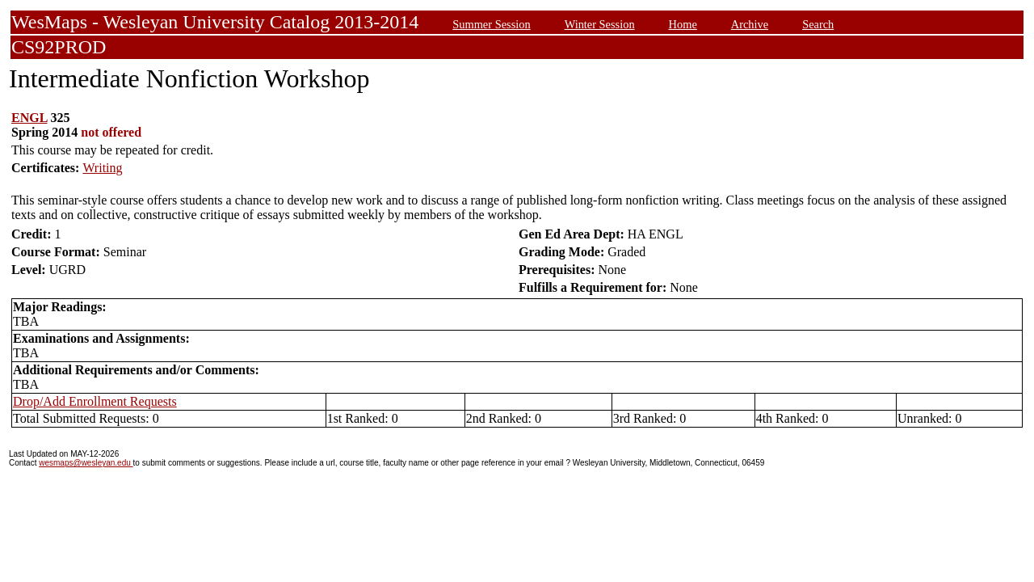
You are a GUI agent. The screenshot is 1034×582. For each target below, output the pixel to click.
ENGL (29, 117)
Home (683, 24)
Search (818, 24)
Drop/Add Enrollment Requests (95, 401)
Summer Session (491, 24)
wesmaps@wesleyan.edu (85, 462)
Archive (749, 24)
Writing (102, 168)
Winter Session (600, 24)
